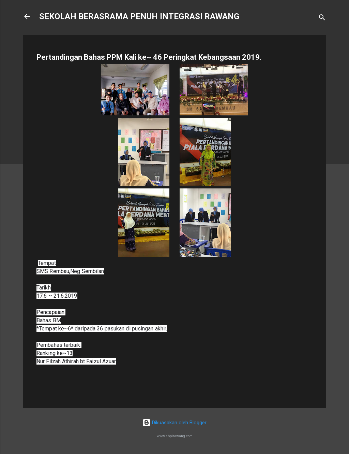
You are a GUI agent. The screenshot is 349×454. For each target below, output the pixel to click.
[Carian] (322, 18)
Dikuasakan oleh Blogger (174, 423)
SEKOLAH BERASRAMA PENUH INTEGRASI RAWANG (139, 16)
